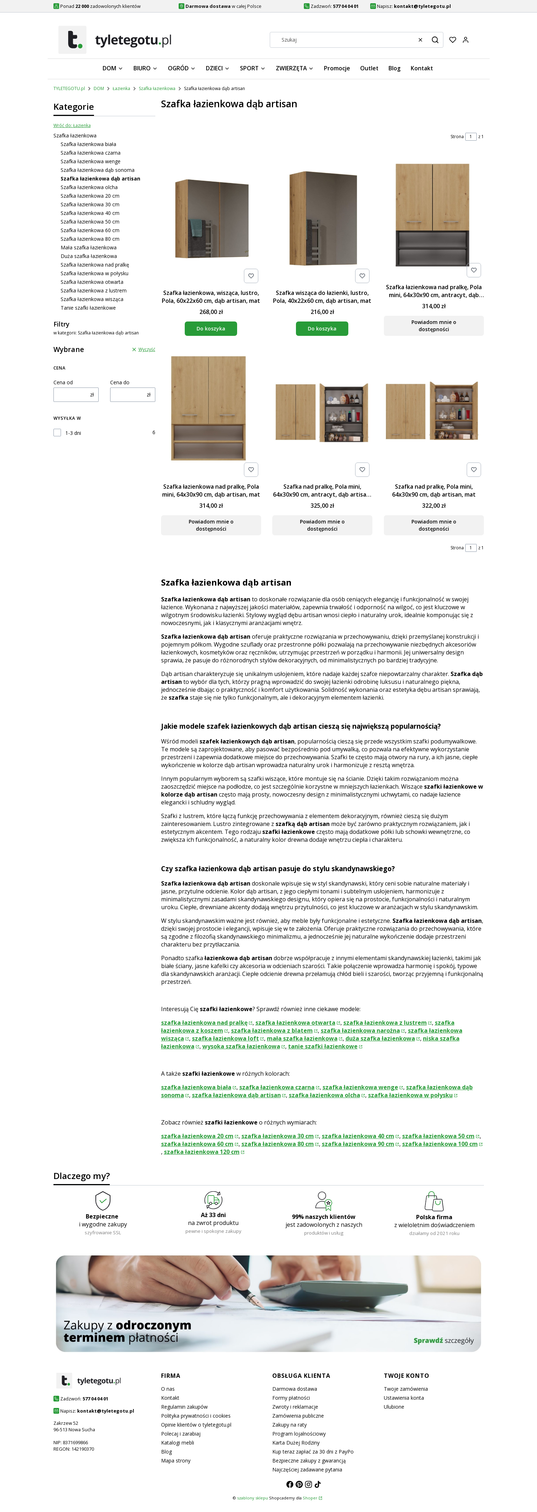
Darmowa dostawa (294, 1388)
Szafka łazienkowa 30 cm (90, 204)
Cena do (119, 382)
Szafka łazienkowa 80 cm (90, 238)
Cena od (63, 382)
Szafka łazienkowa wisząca (92, 299)
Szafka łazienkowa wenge (91, 161)
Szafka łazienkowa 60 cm (90, 230)
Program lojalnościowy (299, 1433)
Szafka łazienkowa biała (88, 144)
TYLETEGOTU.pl (69, 88)
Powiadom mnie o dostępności (433, 326)
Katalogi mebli (177, 1442)
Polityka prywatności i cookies (196, 1415)
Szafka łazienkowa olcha (89, 187)
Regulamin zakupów (184, 1406)
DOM (99, 88)
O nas (168, 1388)
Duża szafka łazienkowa (89, 256)
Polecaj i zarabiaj (181, 1433)
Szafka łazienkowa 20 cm (90, 195)
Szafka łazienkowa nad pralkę (95, 264)
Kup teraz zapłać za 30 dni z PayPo (313, 1451)
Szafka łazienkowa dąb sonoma (98, 169)
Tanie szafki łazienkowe (88, 307)
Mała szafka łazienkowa (89, 247)
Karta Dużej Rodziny (296, 1442)
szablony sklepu (252, 1498)
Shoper (310, 1498)
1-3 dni (73, 432)
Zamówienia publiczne (298, 1415)
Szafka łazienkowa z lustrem (94, 290)
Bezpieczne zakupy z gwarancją (309, 1460)
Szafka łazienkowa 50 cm (90, 221)
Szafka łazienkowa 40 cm (90, 213)
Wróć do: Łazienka (72, 125)
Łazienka (121, 88)
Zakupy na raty (289, 1424)
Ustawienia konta (404, 1397)
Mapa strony (175, 1460)
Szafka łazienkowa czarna (91, 152)
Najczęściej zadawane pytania (307, 1469)
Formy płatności (291, 1397)
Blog (166, 1451)
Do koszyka (211, 328)
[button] (435, 40)
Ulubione (394, 1406)
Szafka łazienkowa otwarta (92, 281)
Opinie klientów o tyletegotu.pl (196, 1424)
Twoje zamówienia (406, 1388)
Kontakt (170, 1397)
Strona (457, 136)
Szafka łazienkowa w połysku (94, 273)
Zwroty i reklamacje (295, 1406)
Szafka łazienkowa (157, 88)
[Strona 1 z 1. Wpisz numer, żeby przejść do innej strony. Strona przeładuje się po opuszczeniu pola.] (471, 137)
